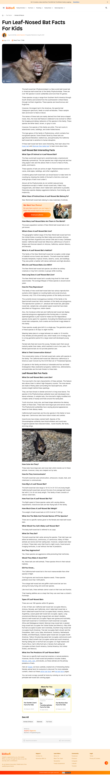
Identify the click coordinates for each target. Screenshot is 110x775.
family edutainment (59, 764)
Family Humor (47, 8)
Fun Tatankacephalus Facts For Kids (46, 706)
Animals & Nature (29, 700)
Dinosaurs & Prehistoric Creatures (46, 700)
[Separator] (106, 763)
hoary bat (25, 147)
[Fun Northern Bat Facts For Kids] (62, 693)
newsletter (57, 762)
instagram (74, 762)
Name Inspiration (59, 8)
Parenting (38, 8)
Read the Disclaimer (31, 741)
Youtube (74, 767)
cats (33, 662)
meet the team (58, 759)
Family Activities (20, 8)
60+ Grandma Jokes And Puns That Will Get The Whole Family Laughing (50, 2)
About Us (56, 757)
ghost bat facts (45, 672)
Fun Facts (30, 8)
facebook (75, 757)
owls (29, 662)
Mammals (39, 722)
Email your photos (34, 216)
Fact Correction (66, 741)
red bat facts (59, 672)
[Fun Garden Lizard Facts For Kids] (30, 693)
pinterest (74, 759)
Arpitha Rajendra (21, 35)
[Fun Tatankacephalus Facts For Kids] (46, 694)
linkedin (74, 764)
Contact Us (39, 757)
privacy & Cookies (95, 759)
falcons (24, 662)
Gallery (8, 82)
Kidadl (3, 15)
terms (91, 757)
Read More (80, 2)
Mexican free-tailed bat (40, 147)
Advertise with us (41, 759)
